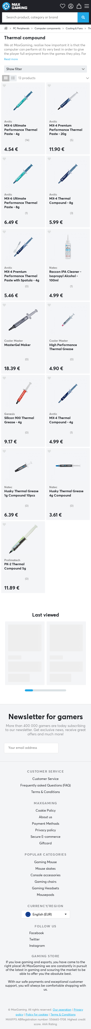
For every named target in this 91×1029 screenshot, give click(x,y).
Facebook (36, 933)
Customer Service (45, 779)
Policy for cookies (37, 1014)
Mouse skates (45, 868)
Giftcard (45, 843)
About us (45, 817)
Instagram (37, 945)
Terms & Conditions (45, 792)
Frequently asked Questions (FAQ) (45, 785)
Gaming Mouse (45, 862)
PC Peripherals (21, 28)
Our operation (62, 1009)
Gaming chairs (45, 881)
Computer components (47, 28)
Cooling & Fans (74, 28)
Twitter (34, 939)
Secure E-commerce (45, 836)
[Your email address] (31, 748)
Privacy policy (45, 830)
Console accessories (45, 875)
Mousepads (45, 894)
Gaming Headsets (45, 888)
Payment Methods (45, 823)
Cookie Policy (46, 810)
